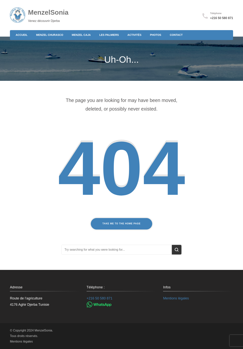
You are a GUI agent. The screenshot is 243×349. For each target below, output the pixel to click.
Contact (176, 34)
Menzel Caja (81, 34)
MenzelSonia (48, 12)
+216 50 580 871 (221, 18)
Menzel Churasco (49, 34)
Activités (134, 34)
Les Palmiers (109, 34)
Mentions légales (176, 298)
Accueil (21, 34)
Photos (155, 34)
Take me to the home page (121, 223)
